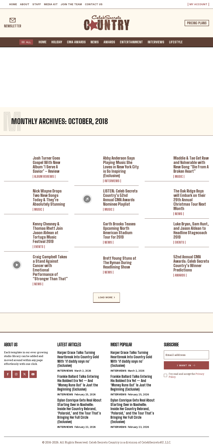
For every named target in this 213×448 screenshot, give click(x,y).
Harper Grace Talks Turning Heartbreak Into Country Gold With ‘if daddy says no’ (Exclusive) (78, 359)
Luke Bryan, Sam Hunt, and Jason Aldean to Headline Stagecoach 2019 (191, 230)
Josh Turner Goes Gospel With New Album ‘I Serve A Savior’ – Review (46, 165)
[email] (186, 354)
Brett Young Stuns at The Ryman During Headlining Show (119, 262)
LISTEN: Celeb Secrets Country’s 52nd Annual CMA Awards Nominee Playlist (120, 197)
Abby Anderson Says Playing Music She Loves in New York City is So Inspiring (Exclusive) (121, 167)
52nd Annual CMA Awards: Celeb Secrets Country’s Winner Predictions (191, 263)
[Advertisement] (106, 77)
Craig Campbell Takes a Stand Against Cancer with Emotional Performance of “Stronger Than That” (50, 267)
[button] (189, 42)
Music (179, 176)
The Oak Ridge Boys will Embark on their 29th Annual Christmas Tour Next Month (189, 199)
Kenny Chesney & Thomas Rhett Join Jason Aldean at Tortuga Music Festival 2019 (48, 232)
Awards (180, 275)
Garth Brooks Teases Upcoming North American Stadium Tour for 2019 (119, 230)
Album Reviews (44, 176)
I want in (186, 365)
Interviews (112, 181)
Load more (106, 297)
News (178, 213)
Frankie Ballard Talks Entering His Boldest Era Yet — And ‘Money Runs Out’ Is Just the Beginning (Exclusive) (78, 383)
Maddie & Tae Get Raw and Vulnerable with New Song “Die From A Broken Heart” (191, 165)
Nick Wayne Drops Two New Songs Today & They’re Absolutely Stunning (49, 197)
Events (38, 246)
